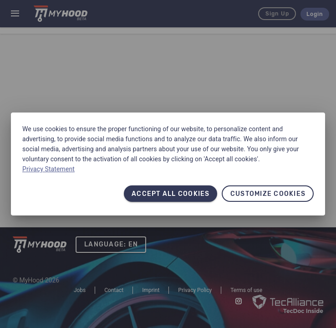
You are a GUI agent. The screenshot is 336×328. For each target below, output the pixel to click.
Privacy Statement (48, 169)
